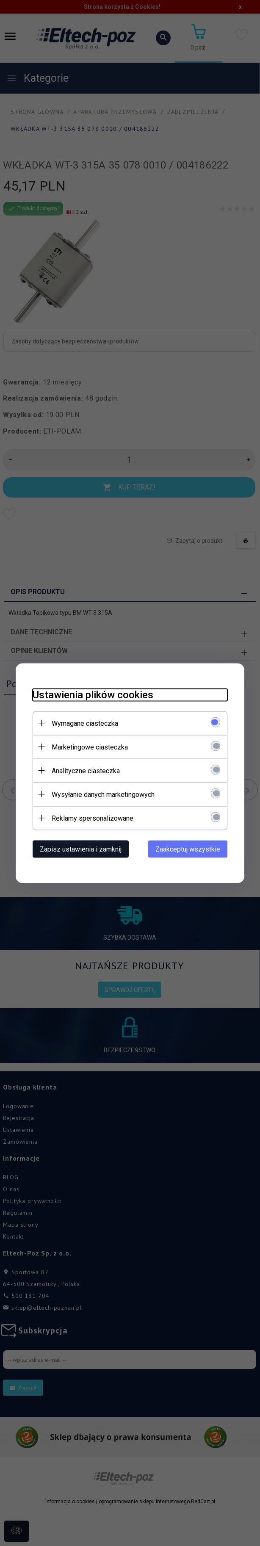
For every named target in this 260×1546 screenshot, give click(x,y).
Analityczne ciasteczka (86, 770)
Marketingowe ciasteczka (90, 747)
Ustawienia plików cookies (93, 694)
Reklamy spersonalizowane (92, 818)
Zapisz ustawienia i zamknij (81, 849)
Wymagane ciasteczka (85, 723)
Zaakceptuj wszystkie (187, 849)
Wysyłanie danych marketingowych (103, 794)
